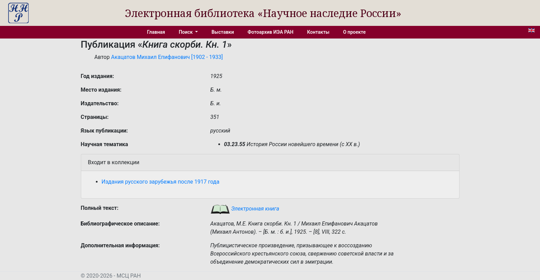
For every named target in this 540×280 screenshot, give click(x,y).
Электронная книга (244, 208)
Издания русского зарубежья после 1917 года (161, 181)
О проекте (354, 32)
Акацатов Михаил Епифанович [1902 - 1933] (167, 57)
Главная (156, 32)
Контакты (318, 32)
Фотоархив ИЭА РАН (271, 32)
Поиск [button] (186, 32)
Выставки (222, 32)
